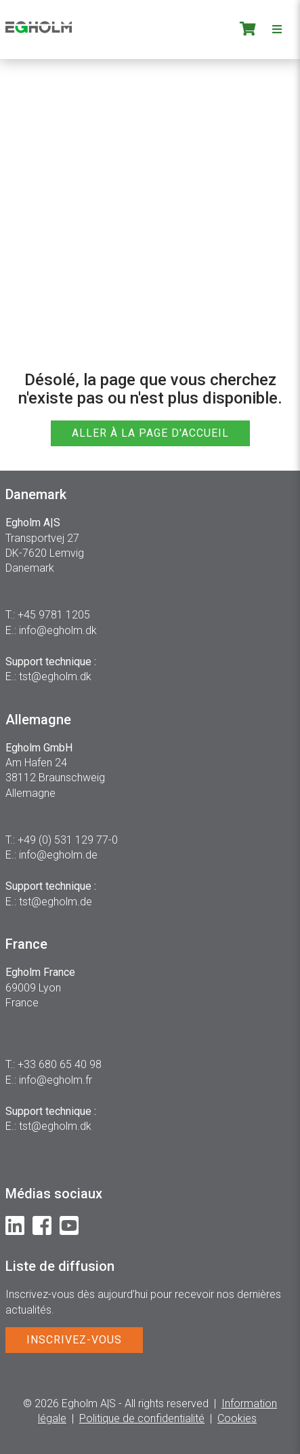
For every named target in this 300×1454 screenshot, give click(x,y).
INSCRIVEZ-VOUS (74, 1339)
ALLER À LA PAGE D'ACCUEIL (150, 433)
